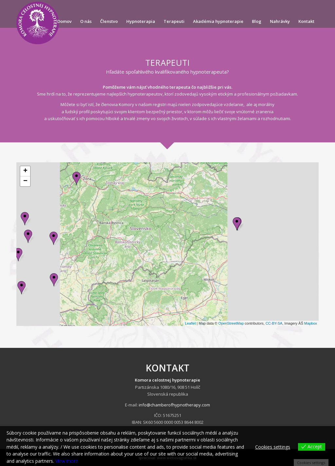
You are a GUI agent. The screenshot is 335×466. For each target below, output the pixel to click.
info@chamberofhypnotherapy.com (174, 405)
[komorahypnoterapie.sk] (37, 23)
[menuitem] (64, 21)
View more (66, 461)
